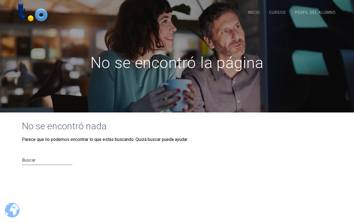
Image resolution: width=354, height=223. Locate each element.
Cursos (277, 12)
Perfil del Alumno (315, 12)
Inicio (254, 12)
